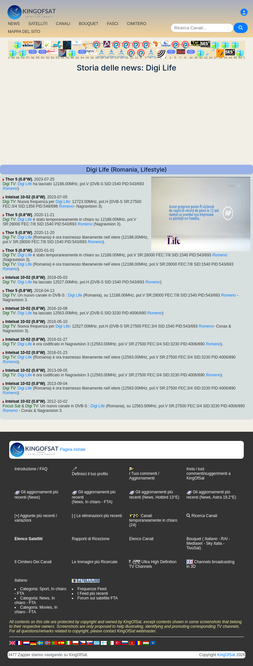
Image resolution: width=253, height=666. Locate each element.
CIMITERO (136, 23)
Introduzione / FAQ (30, 469)
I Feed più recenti (92, 593)
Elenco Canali (141, 538)
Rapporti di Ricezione (90, 538)
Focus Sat (11, 406)
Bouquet (193, 538)
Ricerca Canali (201, 515)
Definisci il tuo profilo (90, 471)
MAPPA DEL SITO (24, 31)
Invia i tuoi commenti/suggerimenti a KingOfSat (208, 473)
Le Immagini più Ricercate (95, 562)
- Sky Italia (212, 543)
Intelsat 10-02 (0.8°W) (25, 197)
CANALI (63, 23)
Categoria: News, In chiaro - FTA (34, 600)
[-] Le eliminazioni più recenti (97, 515)
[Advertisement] (126, 118)
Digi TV (9, 184)
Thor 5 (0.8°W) (18, 179)
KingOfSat (226, 654)
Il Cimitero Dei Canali (33, 562)
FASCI (113, 23)
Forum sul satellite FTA (97, 598)
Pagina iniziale (48, 449)
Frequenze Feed (91, 589)
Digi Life (24, 184)
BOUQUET (88, 23)
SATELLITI (37, 23)
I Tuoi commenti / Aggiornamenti (144, 473)
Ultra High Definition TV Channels (153, 564)
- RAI (222, 538)
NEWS (14, 23)
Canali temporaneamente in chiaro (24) (153, 520)
